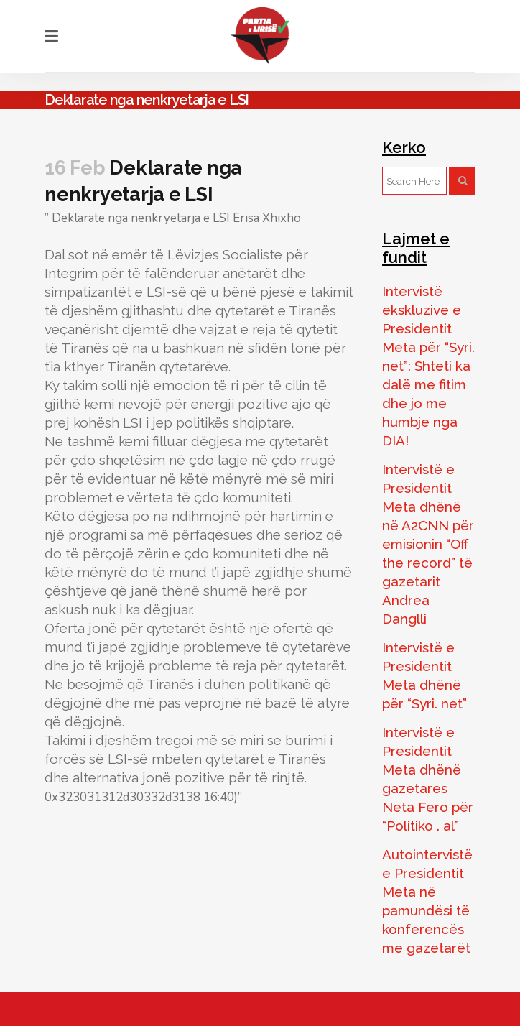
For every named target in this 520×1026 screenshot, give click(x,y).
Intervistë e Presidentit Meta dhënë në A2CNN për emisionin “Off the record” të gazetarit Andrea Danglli (428, 544)
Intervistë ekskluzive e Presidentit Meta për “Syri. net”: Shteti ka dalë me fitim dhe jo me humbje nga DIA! (428, 365)
